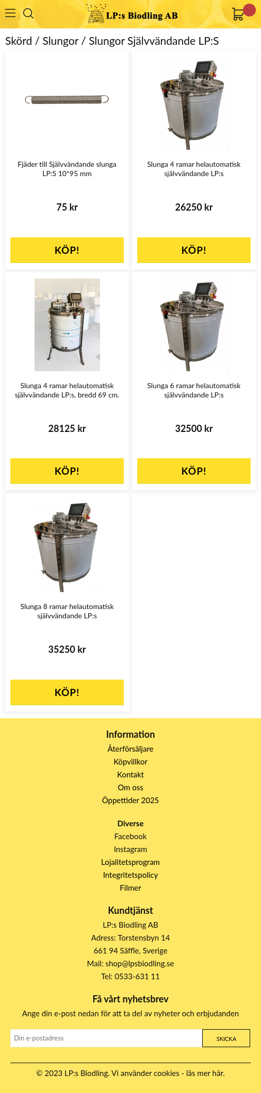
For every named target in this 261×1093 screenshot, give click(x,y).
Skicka (226, 1038)
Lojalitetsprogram (130, 861)
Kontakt (130, 774)
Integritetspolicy (130, 874)
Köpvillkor (130, 761)
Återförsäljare (131, 748)
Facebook (131, 836)
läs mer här (204, 1073)
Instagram (131, 849)
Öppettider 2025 (130, 800)
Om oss (130, 787)
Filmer (130, 887)
